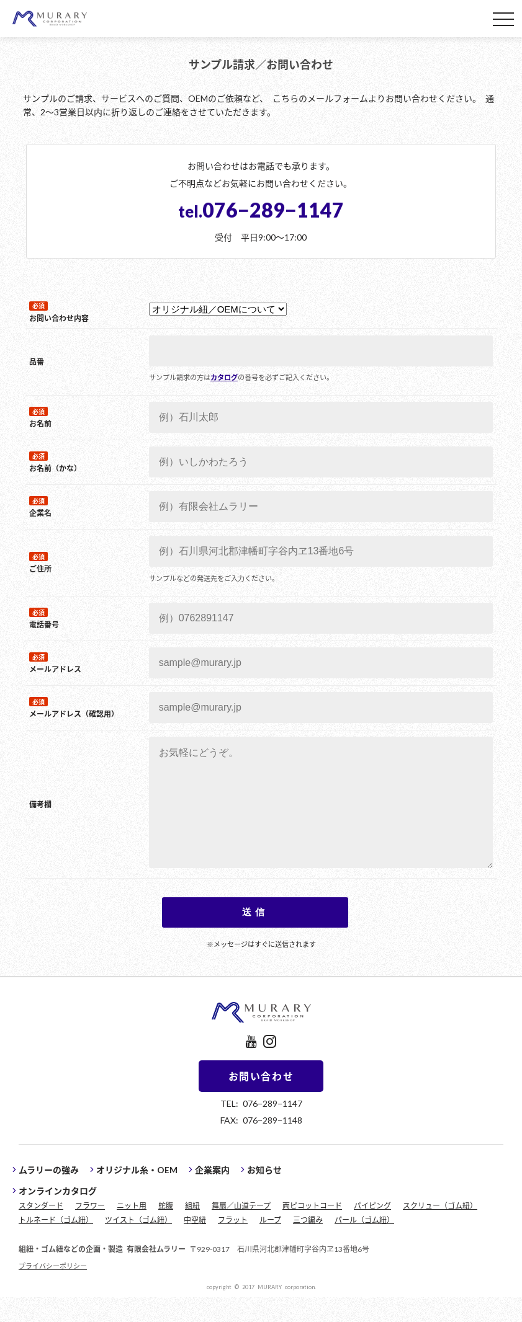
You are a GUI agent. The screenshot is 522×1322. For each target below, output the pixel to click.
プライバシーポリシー (53, 1290)
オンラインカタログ (58, 1215)
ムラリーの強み (49, 1194)
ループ (270, 1244)
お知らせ (264, 1194)
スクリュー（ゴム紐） (440, 1230)
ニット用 (131, 1230)
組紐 (192, 1230)
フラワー (90, 1230)
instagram (269, 1066)
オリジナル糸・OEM (137, 1194)
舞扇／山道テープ (241, 1230)
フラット (233, 1244)
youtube (251, 1066)
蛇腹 (165, 1230)
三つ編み (308, 1244)
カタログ (221, 377)
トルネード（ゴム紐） (56, 1244)
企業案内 (212, 1194)
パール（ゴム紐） (364, 1244)
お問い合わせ (261, 1101)
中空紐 (195, 1244)
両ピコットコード (312, 1230)
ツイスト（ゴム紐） (138, 1244)
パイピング (372, 1230)
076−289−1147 (261, 209)
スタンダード (41, 1230)
